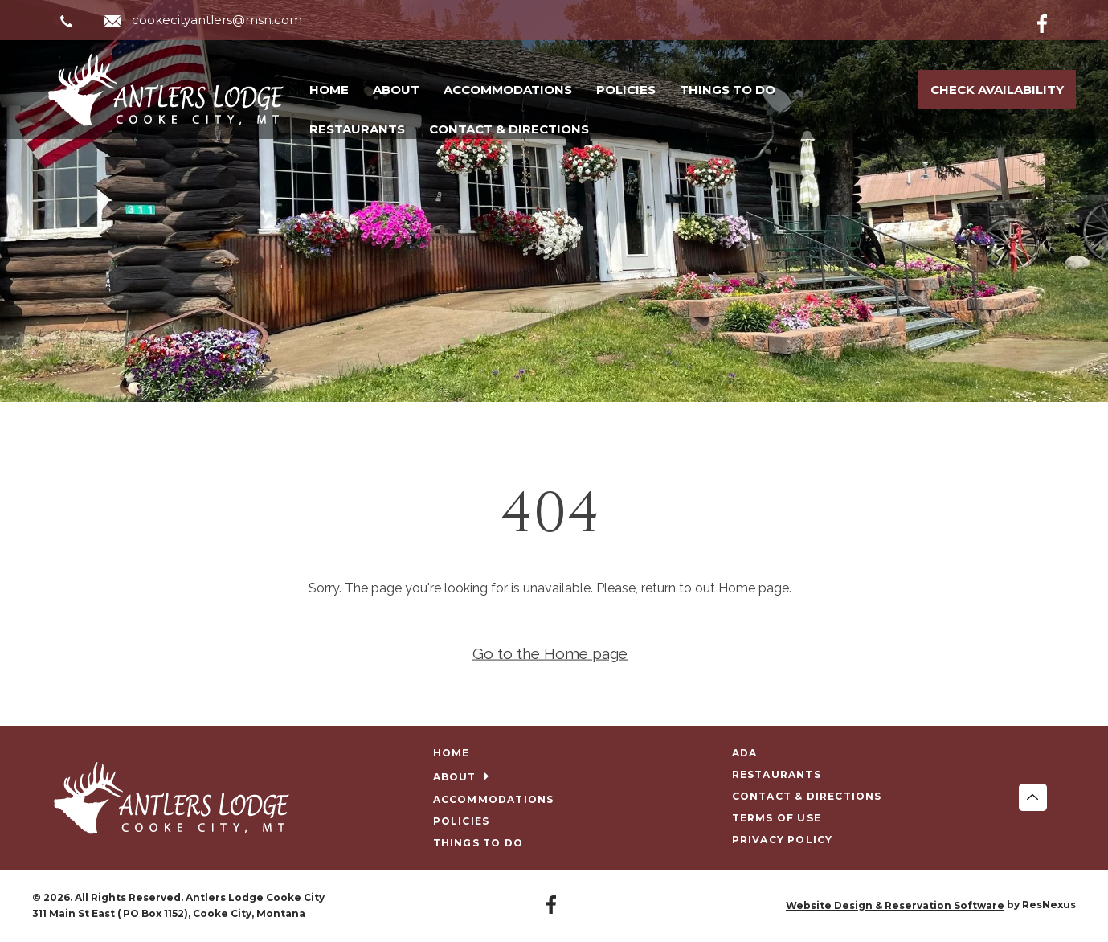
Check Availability (997, 89)
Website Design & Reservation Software (895, 905)
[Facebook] (1055, 21)
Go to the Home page (550, 653)
